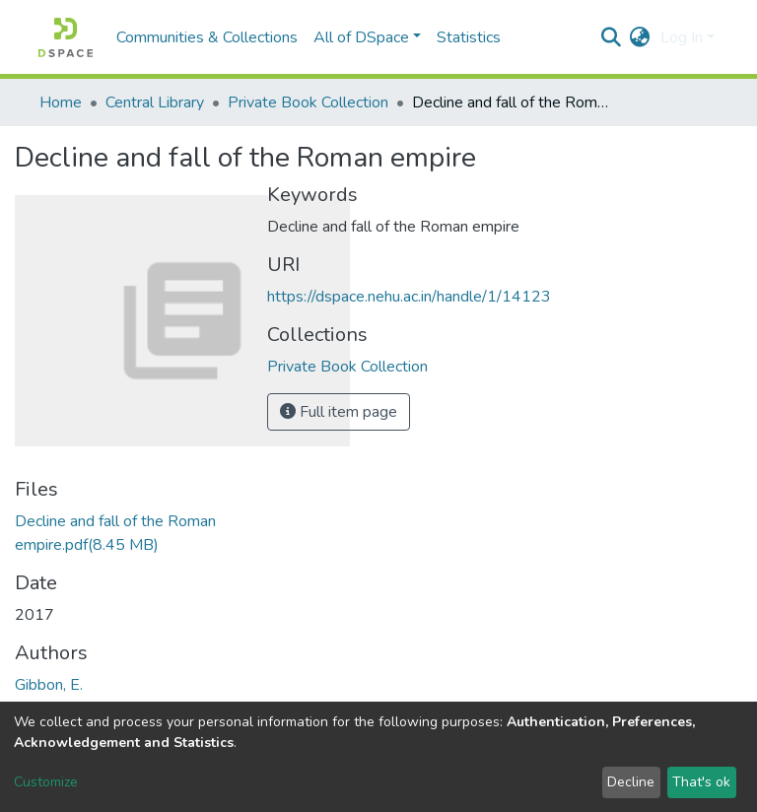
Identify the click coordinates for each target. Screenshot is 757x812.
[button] (640, 37)
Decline (630, 782)
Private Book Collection (308, 102)
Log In (681, 37)
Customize (46, 782)
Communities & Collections (207, 37)
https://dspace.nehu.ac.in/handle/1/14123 (409, 296)
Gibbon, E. (49, 685)
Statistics (469, 37)
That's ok (701, 782)
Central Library (154, 102)
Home (60, 102)
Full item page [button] (338, 412)
